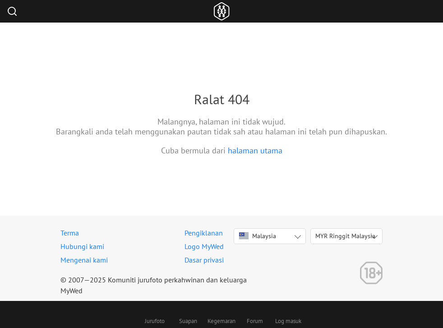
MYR (345, 236)
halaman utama (255, 150)
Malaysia (257, 236)
